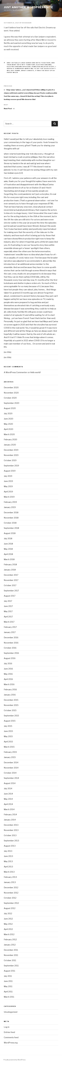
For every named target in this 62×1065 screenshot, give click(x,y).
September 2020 (11, 403)
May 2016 (8, 674)
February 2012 (10, 939)
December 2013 (11, 825)
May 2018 (8, 549)
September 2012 (11, 903)
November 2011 (11, 955)
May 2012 (8, 924)
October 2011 (10, 960)
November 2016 (11, 643)
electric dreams (44, 64)
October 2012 (10, 898)
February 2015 (10, 752)
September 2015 (11, 716)
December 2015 (11, 700)
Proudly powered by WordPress (14, 1060)
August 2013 (10, 846)
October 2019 (10, 460)
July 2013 (8, 851)
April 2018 (8, 554)
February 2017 (10, 627)
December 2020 (11, 387)
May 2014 (8, 799)
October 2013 (10, 835)
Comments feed (11, 1037)
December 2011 (11, 950)
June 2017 (8, 606)
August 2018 (10, 533)
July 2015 (8, 726)
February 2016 (10, 689)
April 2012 (8, 929)
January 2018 (10, 570)
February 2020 (10, 439)
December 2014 (11, 762)
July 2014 (8, 788)
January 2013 (10, 882)
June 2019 (8, 481)
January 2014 (10, 820)
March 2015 (9, 747)
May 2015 (8, 736)
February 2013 (10, 877)
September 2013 (11, 841)
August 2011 (9, 971)
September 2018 (11, 528)
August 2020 (10, 408)
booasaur (26, 23)
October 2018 (10, 523)
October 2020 (10, 398)
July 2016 (8, 663)
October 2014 (10, 773)
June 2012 (8, 919)
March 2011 (9, 997)
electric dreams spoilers (19, 66)
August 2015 (10, 721)
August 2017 (9, 596)
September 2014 (11, 778)
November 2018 (11, 518)
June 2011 (8, 981)
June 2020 (8, 419)
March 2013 (9, 872)
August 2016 (10, 658)
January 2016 (10, 695)
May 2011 (8, 986)
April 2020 (8, 429)
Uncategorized (10, 1012)
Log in (6, 1027)
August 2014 (10, 783)
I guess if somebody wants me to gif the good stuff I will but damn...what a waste (31, 68)
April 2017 (8, 617)
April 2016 (8, 679)
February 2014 (10, 814)
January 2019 (10, 507)
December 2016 (11, 637)
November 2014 (11, 768)
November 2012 (11, 893)
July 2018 (8, 538)
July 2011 (8, 976)
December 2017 (11, 575)
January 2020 (10, 445)
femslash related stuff (43, 66)
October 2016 (10, 648)
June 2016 (8, 669)
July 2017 (8, 601)
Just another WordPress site (28, 7)
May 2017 (8, 611)
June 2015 (8, 731)
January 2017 (10, 632)
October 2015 (10, 710)
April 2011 (8, 992)
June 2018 (8, 544)
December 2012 (11, 887)
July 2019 (8, 476)
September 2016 (11, 653)
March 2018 (9, 559)
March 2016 (9, 684)
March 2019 (9, 497)
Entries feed (9, 1032)
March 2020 (9, 434)
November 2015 (11, 705)
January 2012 (10, 945)
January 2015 (10, 757)
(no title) (7, 352)
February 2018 (10, 564)
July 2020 (8, 413)
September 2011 (11, 966)
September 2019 (11, 466)
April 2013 (8, 867)
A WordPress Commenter (15, 372)
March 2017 (9, 622)
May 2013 (8, 861)
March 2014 (9, 809)
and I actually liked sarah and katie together (28, 63)
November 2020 (11, 393)
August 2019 (10, 471)
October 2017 (10, 585)
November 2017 (11, 580)
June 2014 (8, 794)
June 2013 (8, 856)
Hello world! (35, 372)
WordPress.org (11, 1043)
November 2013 (11, 830)
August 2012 (9, 908)
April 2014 (8, 804)
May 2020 (8, 424)
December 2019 (11, 450)
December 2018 (11, 512)
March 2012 (9, 934)
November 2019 (11, 455)
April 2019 (8, 492)
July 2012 (8, 913)
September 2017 (11, 591)
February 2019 (10, 502)
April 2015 (8, 742)
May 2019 (8, 486)
